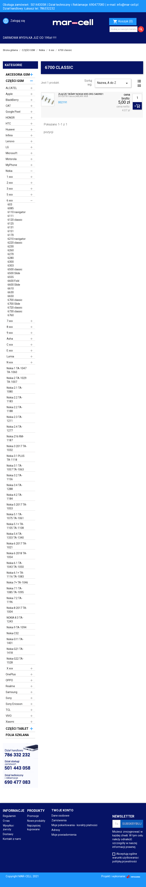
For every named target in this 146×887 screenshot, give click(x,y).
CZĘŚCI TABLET (17, 728)
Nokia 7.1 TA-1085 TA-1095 (15, 590)
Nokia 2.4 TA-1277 (14, 428)
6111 (11, 215)
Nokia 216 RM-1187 (15, 438)
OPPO (9, 680)
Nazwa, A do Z (113, 83)
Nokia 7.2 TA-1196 (14, 600)
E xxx (10, 350)
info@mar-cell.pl (127, 4)
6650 (11, 296)
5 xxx (10, 194)
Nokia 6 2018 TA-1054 (17, 555)
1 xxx (10, 176)
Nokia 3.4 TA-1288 (14, 487)
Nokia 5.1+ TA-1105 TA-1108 (15, 526)
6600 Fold (13, 280)
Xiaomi (10, 721)
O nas (6, 820)
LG (7, 147)
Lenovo (10, 141)
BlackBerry (12, 99)
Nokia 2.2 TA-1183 (14, 399)
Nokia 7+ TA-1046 (17, 582)
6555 (11, 277)
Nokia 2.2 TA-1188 (14, 409)
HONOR (10, 117)
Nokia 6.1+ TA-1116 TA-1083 (15, 574)
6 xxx (10, 200)
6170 (11, 235)
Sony (9, 698)
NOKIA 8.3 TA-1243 (15, 619)
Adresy (56, 829)
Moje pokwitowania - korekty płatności (74, 825)
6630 (11, 292)
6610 (11, 288)
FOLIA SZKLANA (17, 735)
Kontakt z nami (12, 838)
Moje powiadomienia (64, 834)
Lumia (10, 356)
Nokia (9, 170)
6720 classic (15, 307)
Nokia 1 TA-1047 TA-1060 (16, 370)
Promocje (33, 816)
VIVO (9, 715)
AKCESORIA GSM (18, 74)
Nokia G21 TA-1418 (15, 650)
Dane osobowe (60, 815)
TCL (8, 709)
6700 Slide (14, 303)
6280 (11, 257)
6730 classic (15, 311)
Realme (10, 686)
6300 (11, 261)
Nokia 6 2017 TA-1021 (17, 545)
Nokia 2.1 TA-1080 (14, 389)
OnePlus (11, 674)
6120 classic (15, 219)
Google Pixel (13, 111)
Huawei (10, 129)
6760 (11, 315)
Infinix (9, 135)
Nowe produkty (36, 820)
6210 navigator (17, 238)
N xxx (10, 362)
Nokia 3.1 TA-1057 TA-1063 (15, 467)
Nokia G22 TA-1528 (15, 660)
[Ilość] (137, 98)
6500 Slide (14, 273)
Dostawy (8, 834)
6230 (11, 246)
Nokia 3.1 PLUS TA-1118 (16, 457)
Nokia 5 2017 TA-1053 (17, 506)
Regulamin (9, 816)
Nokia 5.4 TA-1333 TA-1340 (15, 535)
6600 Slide (14, 284)
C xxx (10, 344)
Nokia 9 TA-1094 (16, 627)
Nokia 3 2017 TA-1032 (17, 448)
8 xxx (10, 326)
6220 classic (15, 242)
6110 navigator (17, 212)
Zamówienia (59, 820)
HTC (8, 123)
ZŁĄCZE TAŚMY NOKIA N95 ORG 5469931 (80, 94)
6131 (11, 227)
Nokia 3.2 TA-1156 (14, 477)
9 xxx (10, 332)
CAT (8, 105)
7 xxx (10, 320)
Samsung (11, 692)
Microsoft (11, 153)
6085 (11, 208)
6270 (11, 254)
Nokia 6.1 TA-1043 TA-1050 (15, 564)
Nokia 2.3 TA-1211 (14, 418)
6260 (11, 250)
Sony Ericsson (14, 703)
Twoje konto (62, 810)
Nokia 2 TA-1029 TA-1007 (16, 379)
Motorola (11, 159)
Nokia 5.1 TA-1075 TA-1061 (15, 516)
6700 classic (15, 299)
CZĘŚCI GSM (15, 81)
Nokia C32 (13, 633)
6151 (11, 231)
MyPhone (11, 164)
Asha (10, 338)
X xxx (10, 668)
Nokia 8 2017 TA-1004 (17, 609)
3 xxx (10, 188)
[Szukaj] (123, 29)
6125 (11, 223)
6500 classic (15, 269)
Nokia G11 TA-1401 (15, 641)
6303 (11, 265)
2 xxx (10, 182)
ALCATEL (11, 88)
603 (10, 204)
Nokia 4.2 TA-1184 (14, 496)
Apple (9, 93)
